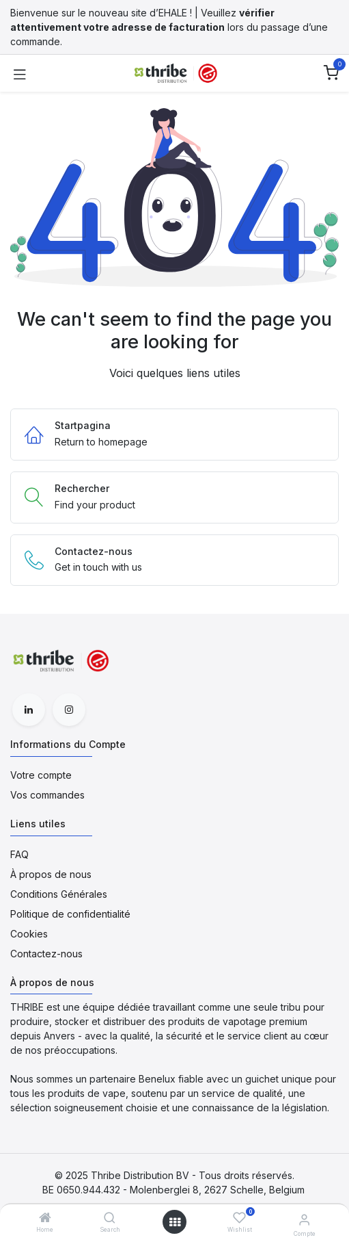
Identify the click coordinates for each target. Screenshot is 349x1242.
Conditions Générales (58, 894)
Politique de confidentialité (70, 914)
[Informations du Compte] (304, 1219)
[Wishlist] (239, 1218)
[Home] (45, 1218)
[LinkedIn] (28, 709)
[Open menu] (174, 1222)
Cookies (29, 934)
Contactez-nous (46, 953)
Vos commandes (47, 795)
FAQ (19, 854)
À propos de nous (51, 874)
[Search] (109, 1218)
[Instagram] (69, 709)
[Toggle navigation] (19, 73)
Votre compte (41, 775)
